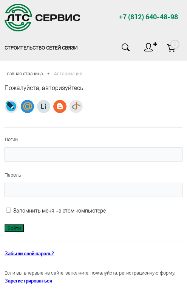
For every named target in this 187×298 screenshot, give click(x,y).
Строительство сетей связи (41, 48)
